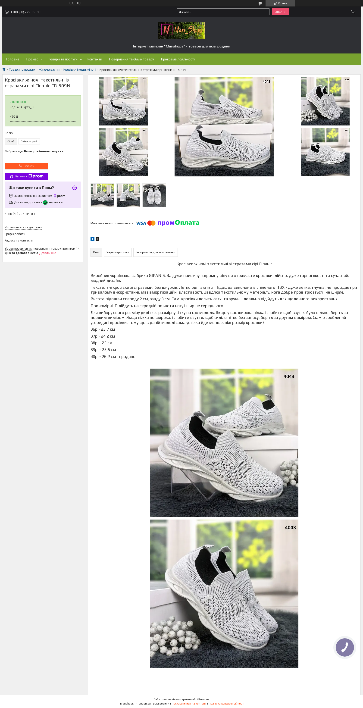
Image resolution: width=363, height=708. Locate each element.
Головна (12, 59)
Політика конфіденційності (226, 703)
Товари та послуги (63, 59)
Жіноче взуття (49, 69)
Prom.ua (204, 699)
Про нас (32, 59)
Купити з (29, 176)
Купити (29, 166)
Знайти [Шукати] (280, 11)
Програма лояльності (178, 59)
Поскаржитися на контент (189, 703)
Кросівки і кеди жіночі (79, 69)
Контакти (94, 59)
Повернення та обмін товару (131, 59)
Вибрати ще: (34, 151)
